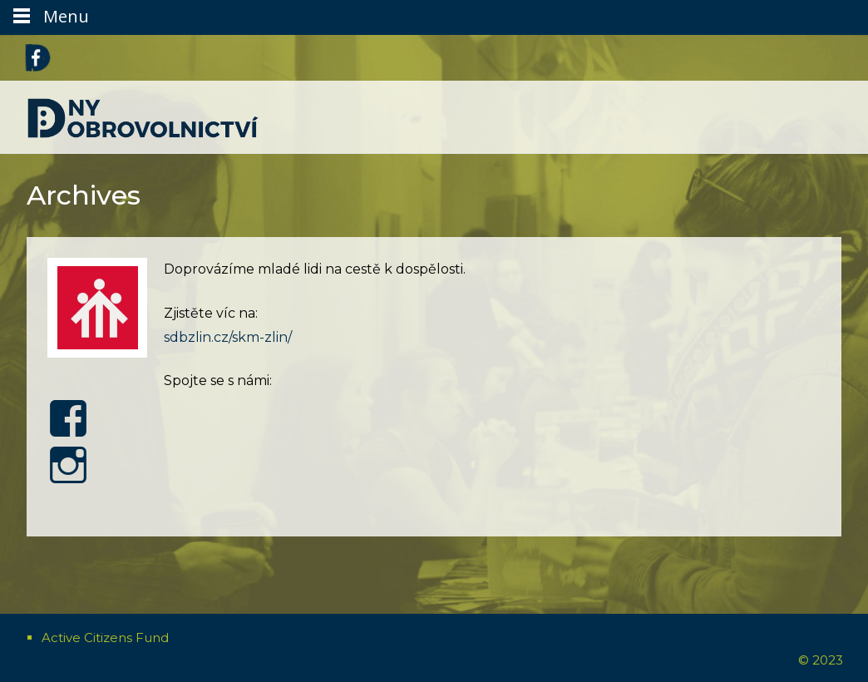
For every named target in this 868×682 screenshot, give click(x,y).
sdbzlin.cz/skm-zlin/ (228, 337)
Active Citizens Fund (105, 637)
